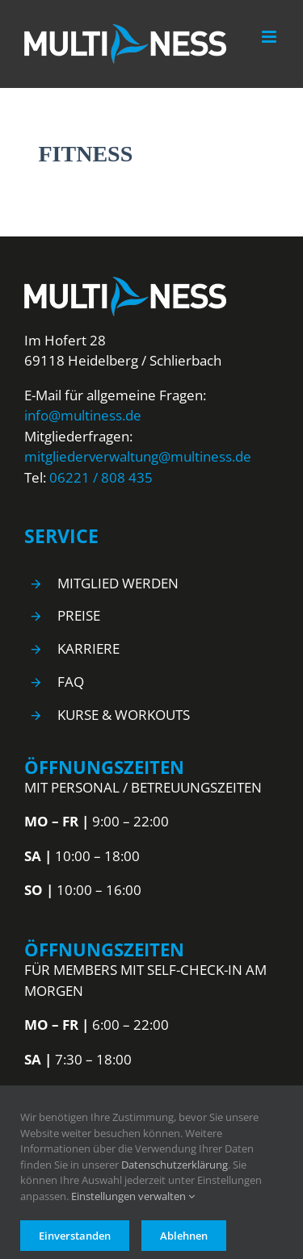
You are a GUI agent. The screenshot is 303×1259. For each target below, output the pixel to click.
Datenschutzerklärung (174, 1164)
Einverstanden (75, 1235)
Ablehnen (184, 1235)
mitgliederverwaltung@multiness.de (137, 456)
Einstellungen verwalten (133, 1196)
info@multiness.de (82, 415)
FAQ (70, 681)
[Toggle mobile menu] (270, 36)
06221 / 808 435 (101, 477)
